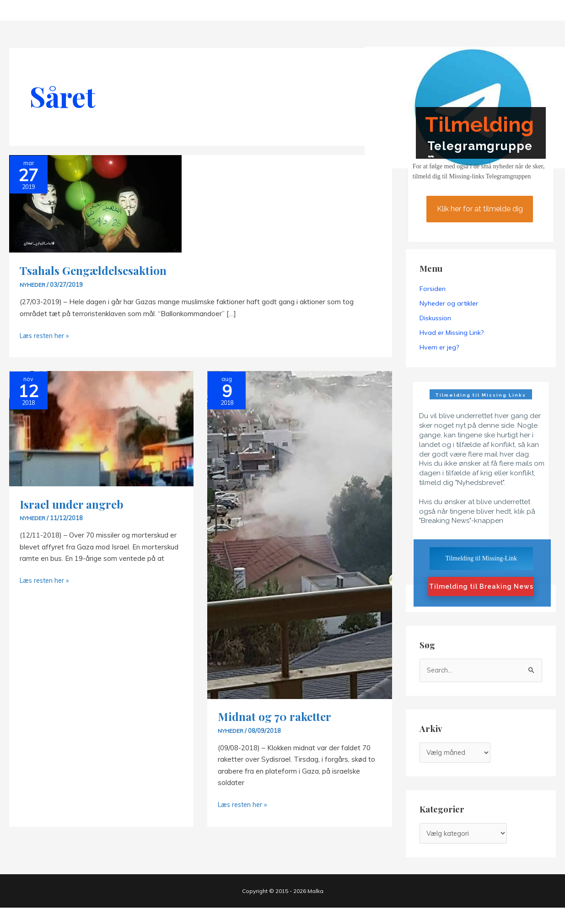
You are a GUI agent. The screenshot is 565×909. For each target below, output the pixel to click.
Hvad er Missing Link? (452, 332)
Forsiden (433, 289)
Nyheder (33, 284)
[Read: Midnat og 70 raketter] (299, 533)
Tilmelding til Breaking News (481, 587)
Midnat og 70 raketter (276, 715)
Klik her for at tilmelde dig (479, 208)
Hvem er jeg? (439, 347)
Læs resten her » (46, 335)
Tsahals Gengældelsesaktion (96, 270)
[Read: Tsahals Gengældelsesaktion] (95, 203)
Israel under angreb (73, 503)
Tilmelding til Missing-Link (481, 558)
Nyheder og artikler (449, 303)
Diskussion (435, 318)
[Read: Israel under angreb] (101, 427)
